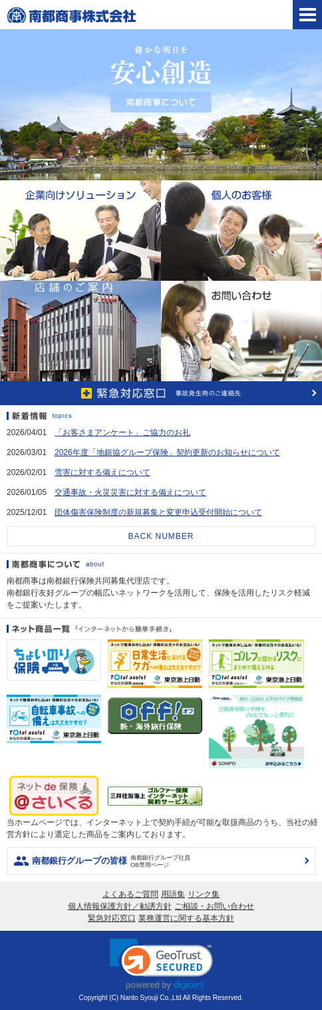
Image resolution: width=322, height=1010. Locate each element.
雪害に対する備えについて (102, 472)
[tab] (307, 14)
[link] (161, 964)
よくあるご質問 (130, 894)
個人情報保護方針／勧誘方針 (120, 906)
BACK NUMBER (161, 536)
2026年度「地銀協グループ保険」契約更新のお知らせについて (167, 452)
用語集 (173, 894)
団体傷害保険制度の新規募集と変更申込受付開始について (158, 512)
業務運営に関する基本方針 (186, 918)
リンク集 (204, 894)
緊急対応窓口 (112, 918)
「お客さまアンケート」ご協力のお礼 (122, 432)
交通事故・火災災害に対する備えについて (130, 492)
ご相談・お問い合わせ (214, 906)
